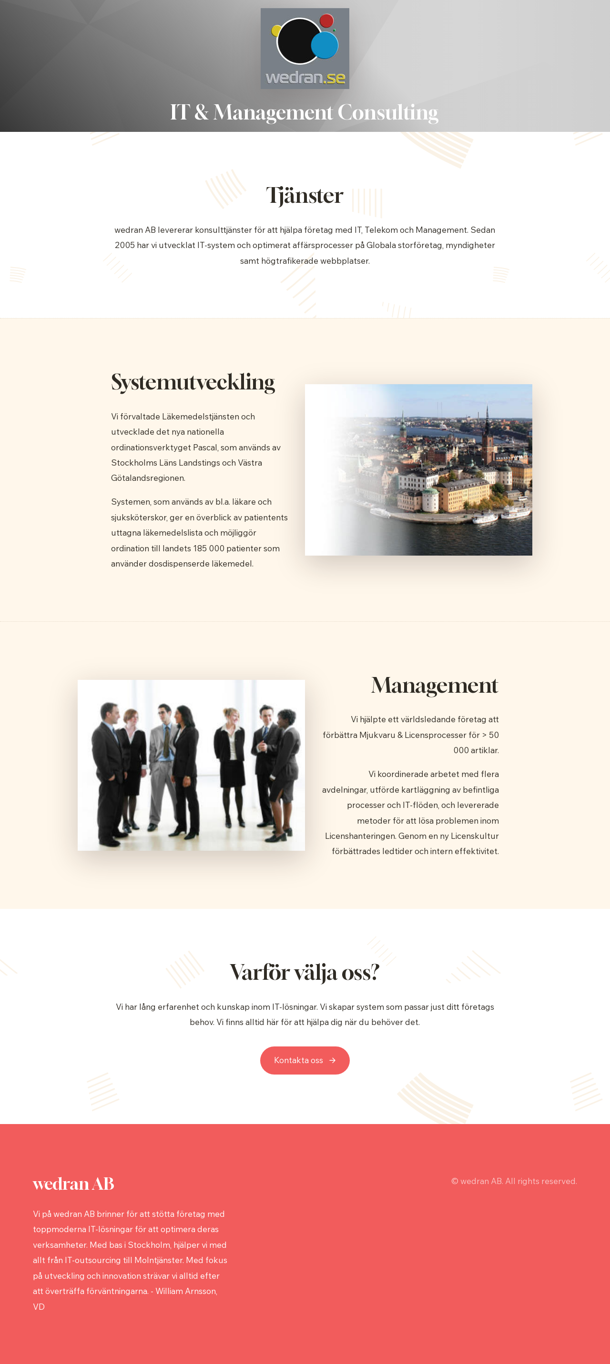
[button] (305, 1060)
